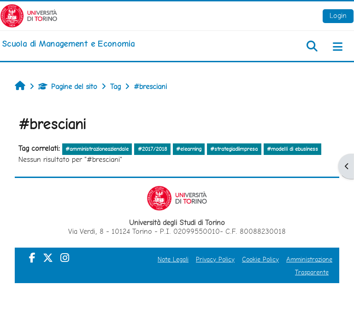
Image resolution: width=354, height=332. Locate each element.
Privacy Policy (215, 259)
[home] (68, 44)
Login (338, 15)
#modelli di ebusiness (292, 149)
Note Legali (173, 259)
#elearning (188, 149)
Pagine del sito (67, 86)
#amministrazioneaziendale (97, 149)
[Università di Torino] (29, 15)
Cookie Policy (260, 259)
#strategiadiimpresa (234, 149)
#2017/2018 (152, 149)
